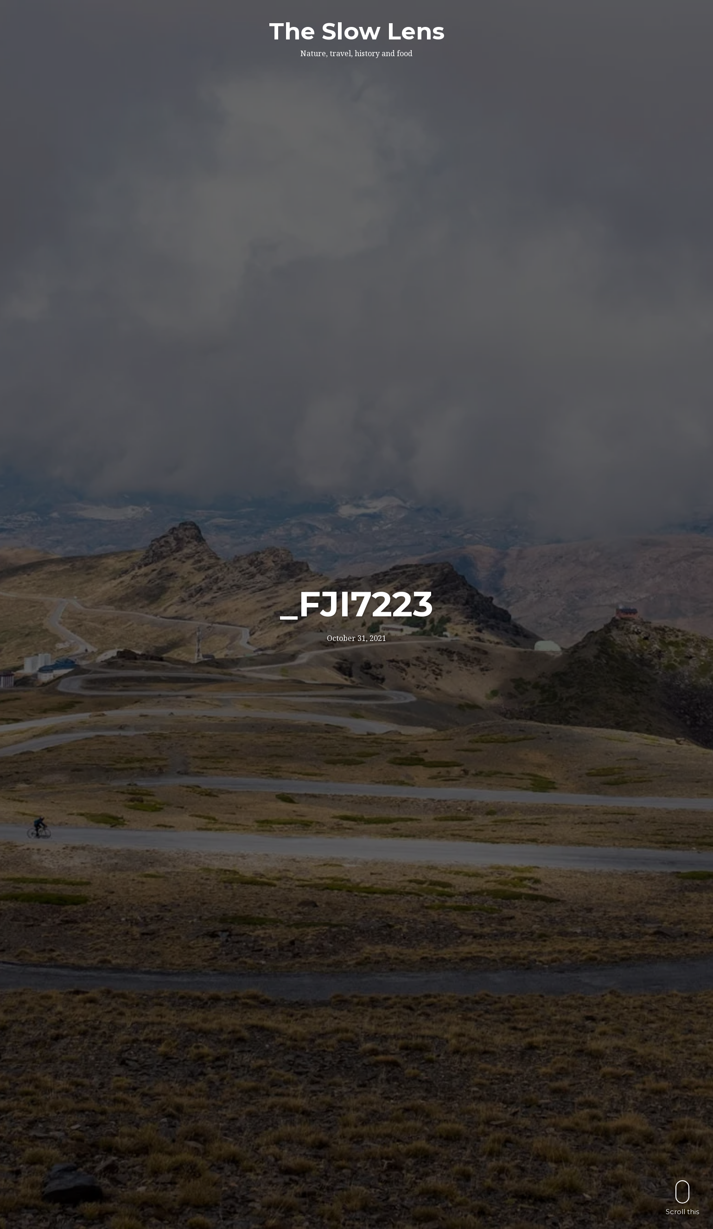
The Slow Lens (357, 31)
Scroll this (682, 1197)
